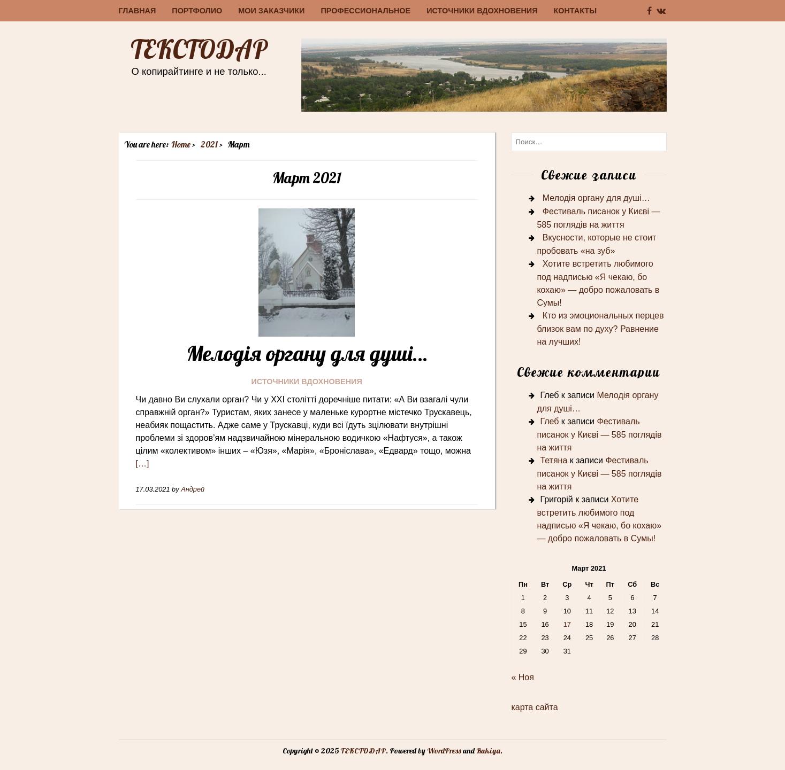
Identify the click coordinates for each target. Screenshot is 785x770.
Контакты (575, 10)
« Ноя (522, 677)
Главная (137, 10)
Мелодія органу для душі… (306, 353)
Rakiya (488, 751)
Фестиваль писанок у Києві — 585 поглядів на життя (599, 434)
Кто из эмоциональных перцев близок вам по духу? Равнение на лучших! (600, 328)
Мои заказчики (271, 10)
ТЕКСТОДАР (199, 49)
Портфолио (197, 10)
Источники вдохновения (481, 10)
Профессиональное (365, 10)
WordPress (444, 751)
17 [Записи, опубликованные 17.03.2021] (567, 624)
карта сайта (534, 707)
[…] (142, 463)
